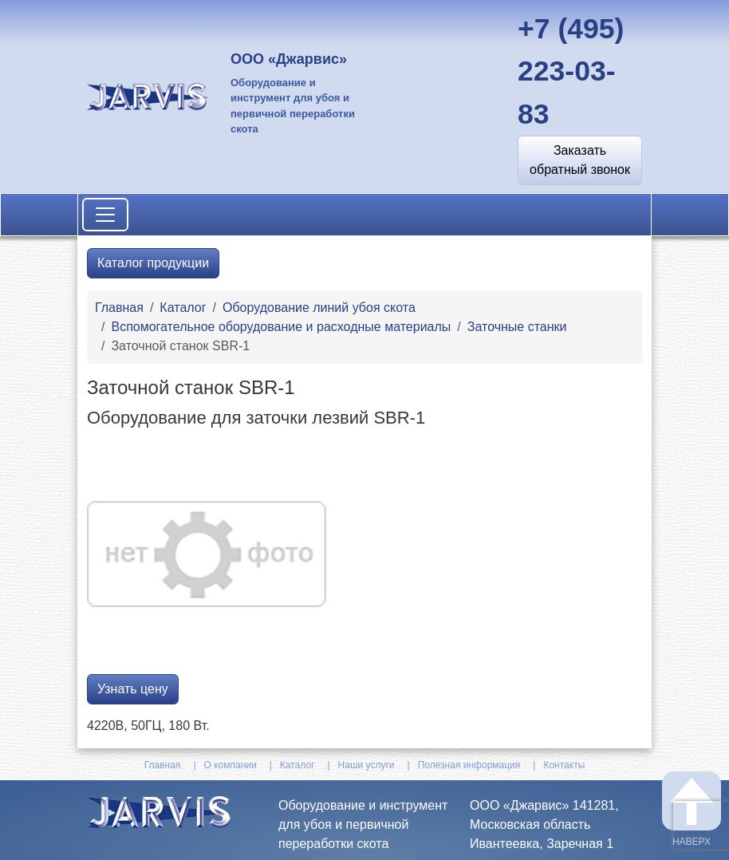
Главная (119, 307)
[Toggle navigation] (105, 214)
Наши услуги (366, 765)
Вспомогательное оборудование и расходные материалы (281, 326)
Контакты (564, 765)
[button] (580, 160)
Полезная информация (469, 765)
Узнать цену (132, 689)
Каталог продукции (153, 263)
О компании (230, 765)
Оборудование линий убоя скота (319, 307)
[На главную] (149, 95)
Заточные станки (517, 326)
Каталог (183, 307)
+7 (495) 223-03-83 (571, 71)
